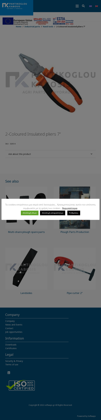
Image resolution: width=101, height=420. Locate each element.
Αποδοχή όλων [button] (30, 213)
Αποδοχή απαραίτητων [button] (52, 213)
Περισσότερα (69, 208)
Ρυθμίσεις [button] (73, 213)
